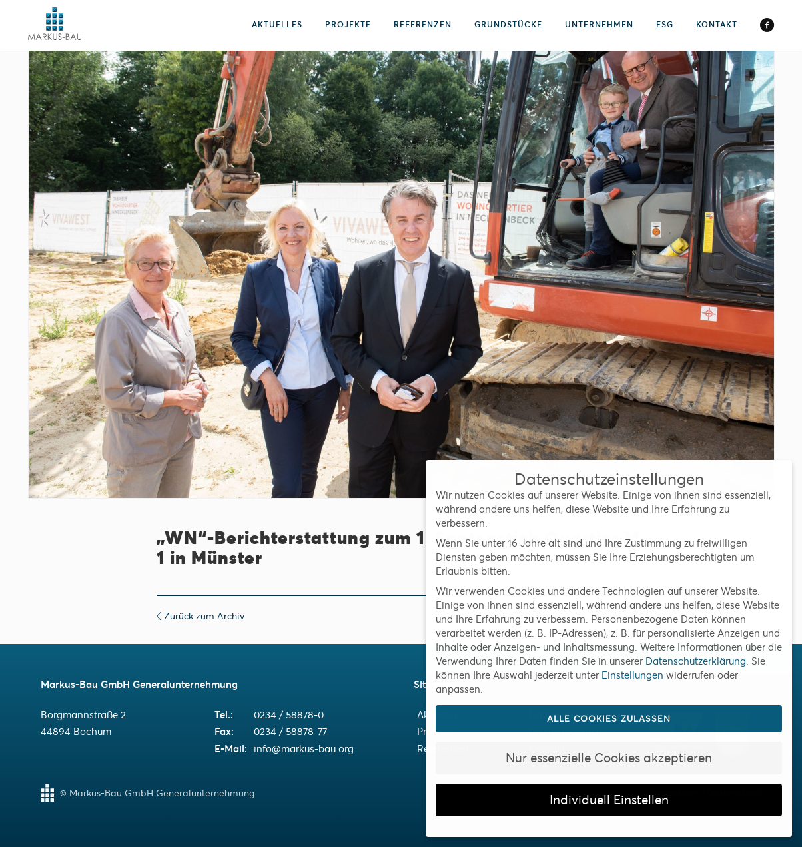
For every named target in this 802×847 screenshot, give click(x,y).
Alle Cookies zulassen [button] (609, 718)
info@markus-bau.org (304, 748)
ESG (664, 24)
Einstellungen (632, 675)
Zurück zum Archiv (200, 616)
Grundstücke (508, 24)
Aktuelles (277, 24)
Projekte (348, 24)
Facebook (767, 26)
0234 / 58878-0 (289, 714)
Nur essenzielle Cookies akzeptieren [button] (609, 758)
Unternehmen (599, 24)
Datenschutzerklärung (695, 661)
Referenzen (423, 24)
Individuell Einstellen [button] (609, 800)
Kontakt (716, 24)
